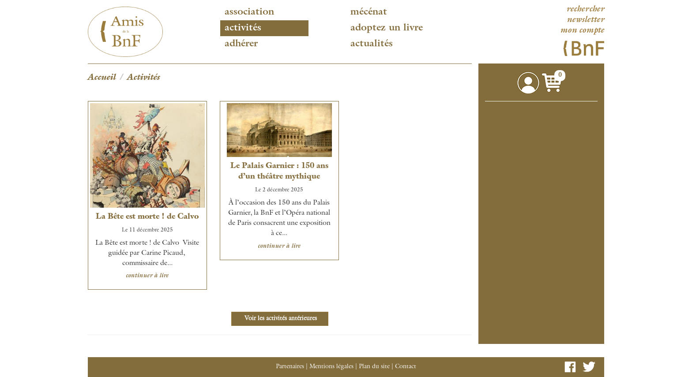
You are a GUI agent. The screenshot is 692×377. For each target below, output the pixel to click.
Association (249, 12)
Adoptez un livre (386, 28)
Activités (243, 28)
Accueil (102, 78)
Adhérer (241, 44)
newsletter (585, 20)
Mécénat (368, 12)
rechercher (585, 9)
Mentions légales (331, 367)
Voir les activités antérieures (280, 319)
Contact (405, 367)
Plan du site (374, 367)
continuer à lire (147, 276)
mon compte (582, 30)
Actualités (371, 44)
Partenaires (290, 367)
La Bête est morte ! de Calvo (147, 217)
